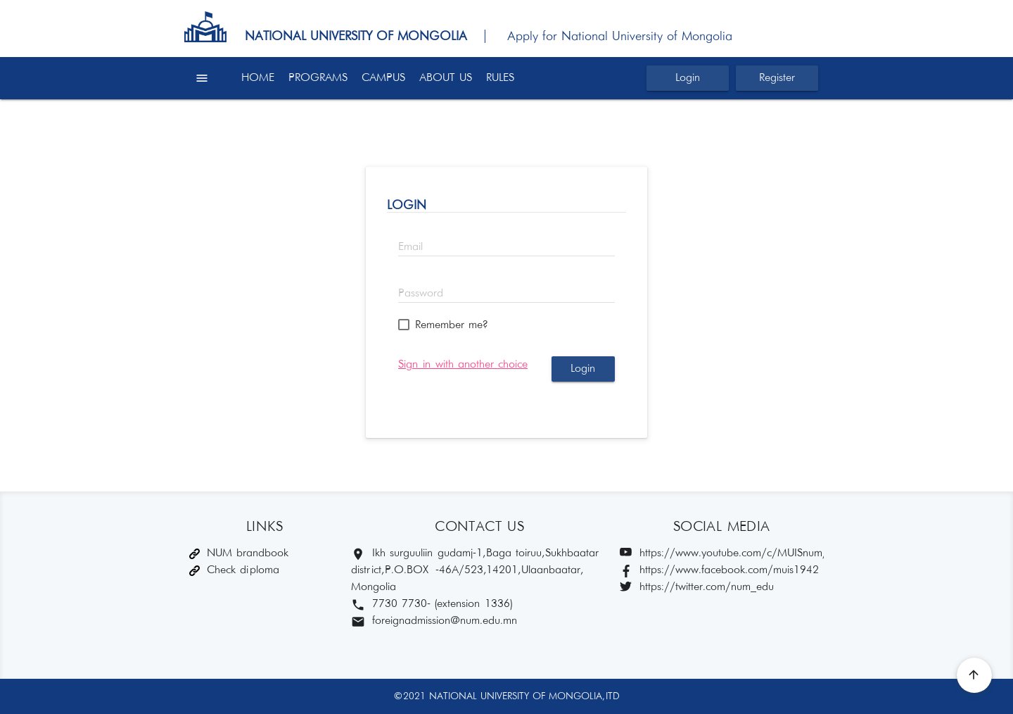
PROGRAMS (318, 78)
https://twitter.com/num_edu (697, 587)
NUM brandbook (238, 553)
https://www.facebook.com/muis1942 (719, 570)
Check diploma (234, 570)
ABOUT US (445, 78)
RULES (500, 78)
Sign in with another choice (463, 364)
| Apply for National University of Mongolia (601, 36)
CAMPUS (383, 78)
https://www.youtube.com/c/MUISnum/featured (722, 553)
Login (687, 78)
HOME (257, 78)
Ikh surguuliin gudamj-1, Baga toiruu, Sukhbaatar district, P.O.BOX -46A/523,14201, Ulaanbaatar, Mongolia (475, 570)
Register (777, 78)
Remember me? (451, 325)
